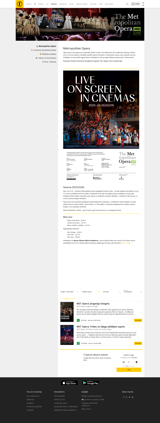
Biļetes (41, 4)
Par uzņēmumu (33, 396)
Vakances (30, 399)
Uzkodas (93, 4)
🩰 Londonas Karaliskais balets (43, 50)
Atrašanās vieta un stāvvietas (65, 406)
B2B (100, 4)
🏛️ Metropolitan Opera (46, 46)
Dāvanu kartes (81, 4)
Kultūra (54, 4)
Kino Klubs (109, 4)
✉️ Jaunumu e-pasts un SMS (93, 399)
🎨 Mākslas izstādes (48, 54)
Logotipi (30, 410)
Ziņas (71, 4)
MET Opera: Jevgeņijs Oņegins (93, 303)
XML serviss (86, 409)
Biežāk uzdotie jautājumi (92, 396)
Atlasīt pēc (125, 290)
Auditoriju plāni (60, 403)
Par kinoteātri (59, 396)
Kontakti (30, 403)
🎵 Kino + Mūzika (49, 62)
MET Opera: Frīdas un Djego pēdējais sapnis (101, 326)
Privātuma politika (34, 406)
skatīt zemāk (125, 243)
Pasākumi (63, 4)
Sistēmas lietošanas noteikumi (89, 404)
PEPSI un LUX (59, 399)
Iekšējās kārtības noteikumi (65, 410)
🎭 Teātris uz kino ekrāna (46, 58)
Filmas (28, 4)
